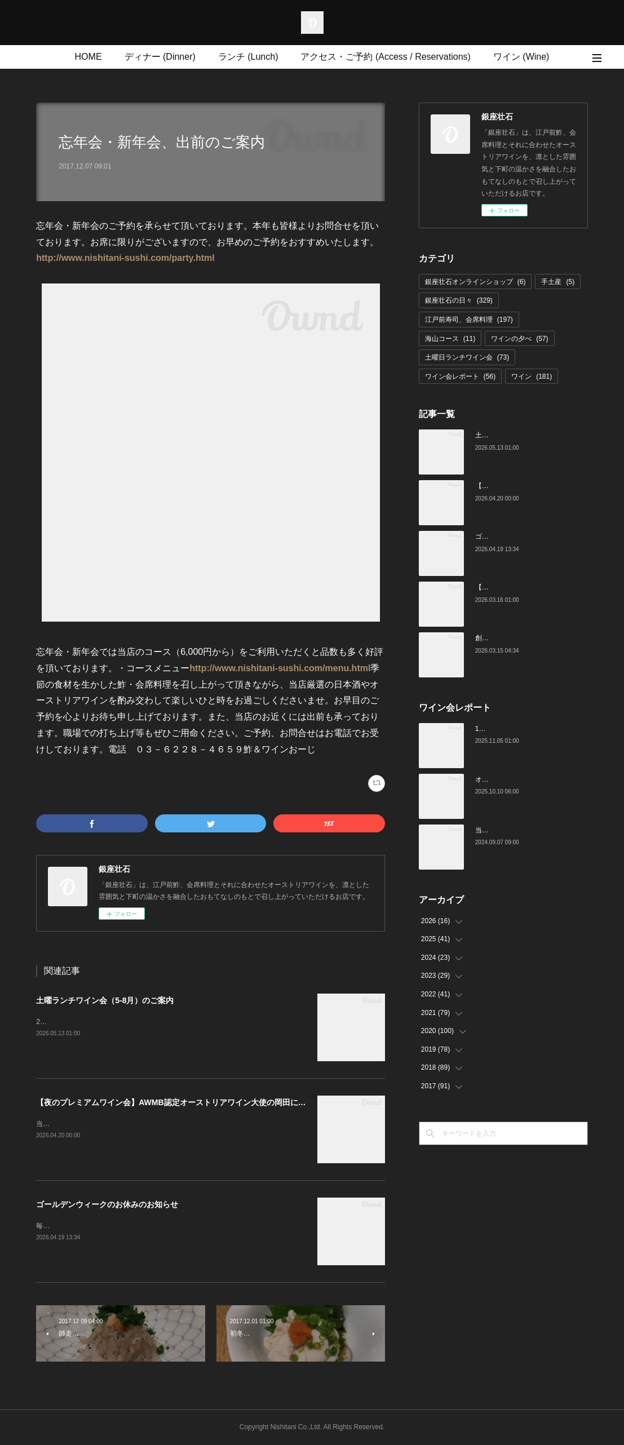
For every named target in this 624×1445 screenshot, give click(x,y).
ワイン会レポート (460, 376)
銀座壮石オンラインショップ (475, 282)
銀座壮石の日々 (459, 300)
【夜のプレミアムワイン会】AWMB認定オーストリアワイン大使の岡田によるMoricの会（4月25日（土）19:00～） (241, 1102)
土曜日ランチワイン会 (467, 357)
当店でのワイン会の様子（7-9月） (527, 830)
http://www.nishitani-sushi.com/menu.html (279, 668)
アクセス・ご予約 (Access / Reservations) (385, 56)
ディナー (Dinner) (160, 56)
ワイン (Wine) (521, 56)
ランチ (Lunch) (248, 56)
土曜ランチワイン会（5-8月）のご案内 (105, 1000)
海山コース (450, 339)
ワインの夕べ (519, 339)
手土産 (557, 282)
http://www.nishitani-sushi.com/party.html (125, 258)
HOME (88, 56)
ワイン (531, 376)
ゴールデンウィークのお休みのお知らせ (107, 1204)
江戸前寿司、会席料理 (469, 319)
